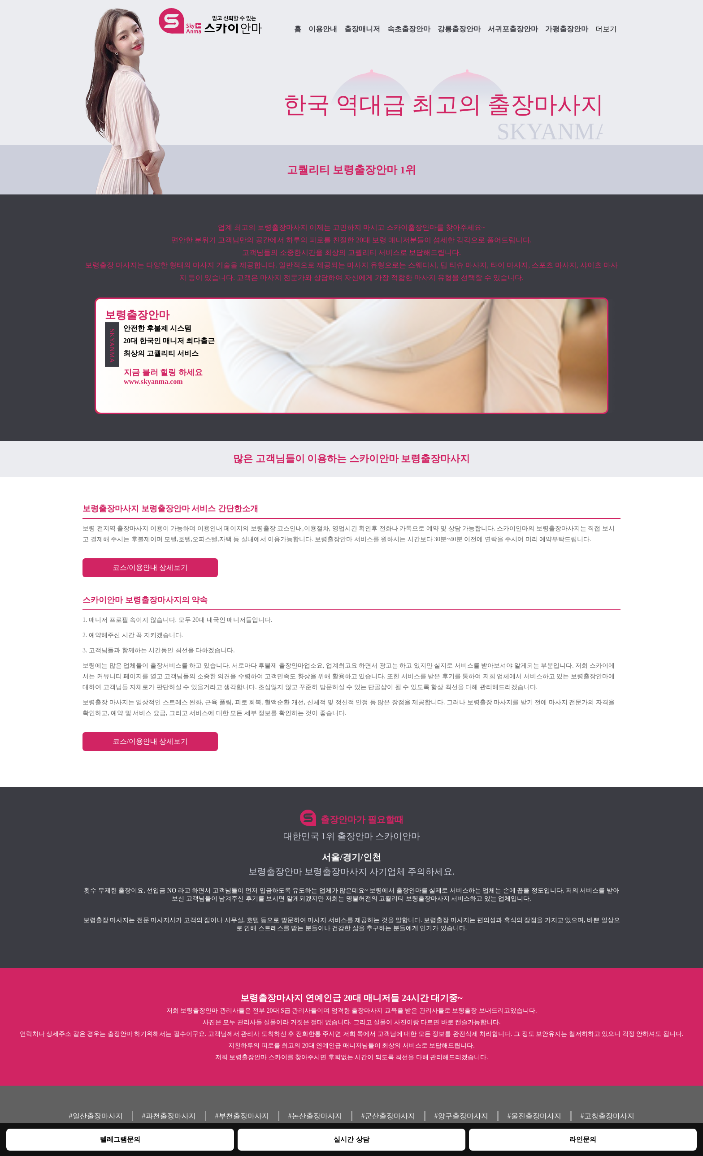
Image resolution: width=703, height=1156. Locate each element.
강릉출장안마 (459, 29)
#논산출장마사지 (315, 1116)
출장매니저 (362, 29)
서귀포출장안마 (513, 29)
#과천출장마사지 (169, 1116)
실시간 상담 (351, 1139)
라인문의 (582, 1139)
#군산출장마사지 (388, 1116)
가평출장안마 (566, 29)
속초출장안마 (408, 29)
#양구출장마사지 (461, 1116)
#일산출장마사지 (96, 1116)
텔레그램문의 (120, 1139)
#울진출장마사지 (534, 1116)
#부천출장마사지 (242, 1116)
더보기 (606, 29)
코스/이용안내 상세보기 (150, 567)
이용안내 (322, 29)
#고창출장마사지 (607, 1116)
